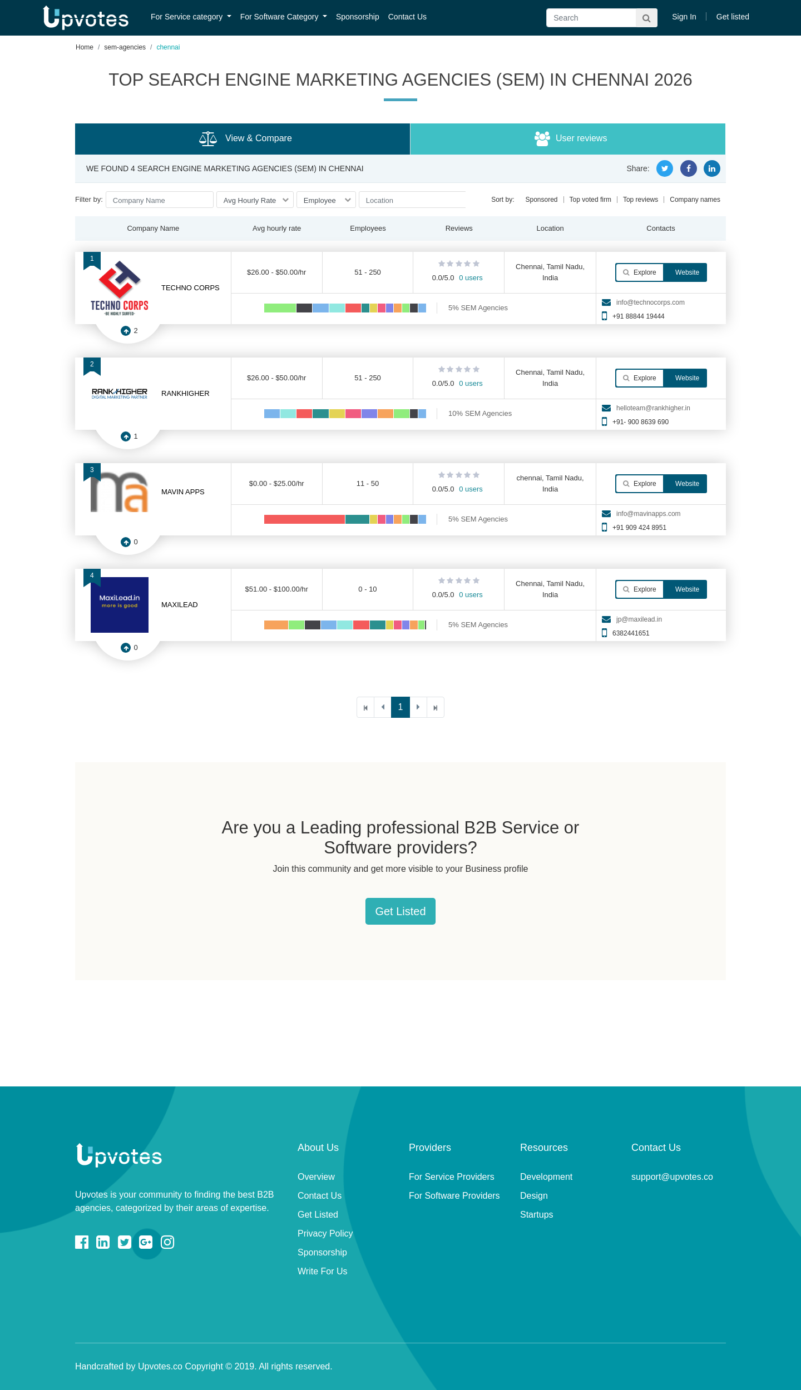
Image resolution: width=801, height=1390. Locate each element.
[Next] (418, 707)
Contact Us (407, 16)
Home (84, 47)
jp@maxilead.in (639, 619)
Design (534, 1195)
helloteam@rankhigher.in (653, 408)
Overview (316, 1177)
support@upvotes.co (672, 1177)
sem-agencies (125, 47)
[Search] (601, 17)
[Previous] (383, 707)
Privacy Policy (325, 1233)
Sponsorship (357, 16)
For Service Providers (452, 1177)
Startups (536, 1214)
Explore (639, 272)
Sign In (684, 16)
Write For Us (322, 1271)
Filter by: (89, 199)
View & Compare (245, 139)
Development (546, 1177)
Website (686, 272)
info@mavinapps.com (648, 514)
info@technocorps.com (650, 302)
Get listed (732, 16)
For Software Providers (454, 1195)
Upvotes (86, 17)
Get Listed (400, 911)
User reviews (571, 139)
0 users (471, 278)
